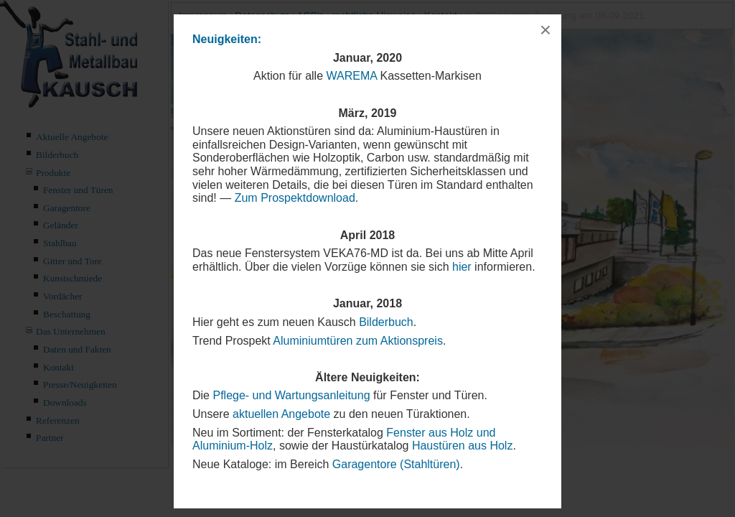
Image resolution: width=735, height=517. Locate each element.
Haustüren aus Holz (462, 445)
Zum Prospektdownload (295, 198)
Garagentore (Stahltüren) (396, 464)
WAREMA (352, 76)
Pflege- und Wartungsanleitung (291, 395)
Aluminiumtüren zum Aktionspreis (358, 341)
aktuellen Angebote (281, 414)
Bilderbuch (386, 322)
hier (462, 267)
